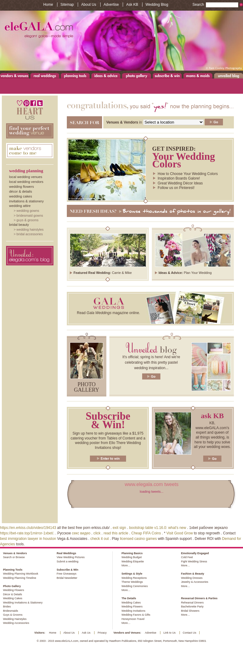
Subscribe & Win (167, 76)
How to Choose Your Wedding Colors (188, 174)
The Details (129, 598)
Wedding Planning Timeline (19, 577)
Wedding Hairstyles (29, 229)
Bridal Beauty (19, 224)
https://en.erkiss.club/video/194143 (28, 528)
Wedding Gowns (27, 210)
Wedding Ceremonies (135, 586)
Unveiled (228, 76)
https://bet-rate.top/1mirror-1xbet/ (26, 533)
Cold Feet (187, 557)
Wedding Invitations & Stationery (23, 602)
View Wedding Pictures (70, 557)
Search (215, 4)
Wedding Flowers (21, 186)
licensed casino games (138, 539)
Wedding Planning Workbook (20, 573)
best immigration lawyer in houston (28, 539)
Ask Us (86, 632)
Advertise (111, 4)
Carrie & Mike (122, 273)
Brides (7, 606)
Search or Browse (14, 557)
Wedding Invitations (133, 610)
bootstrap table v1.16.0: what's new (157, 528)
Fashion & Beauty (192, 573)
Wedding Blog (156, 4)
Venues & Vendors (14, 76)
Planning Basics (132, 553)
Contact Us (190, 632)
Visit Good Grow (179, 533)
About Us (88, 4)
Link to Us (169, 632)
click (97, 533)
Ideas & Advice (106, 76)
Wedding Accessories (16, 622)
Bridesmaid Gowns (29, 215)
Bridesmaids (10, 610)
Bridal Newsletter (66, 577)
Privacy (102, 632)
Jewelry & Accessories (194, 581)
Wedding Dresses (192, 577)
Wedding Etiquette (133, 561)
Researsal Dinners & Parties (199, 598)
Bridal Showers (190, 610)
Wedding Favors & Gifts (136, 614)
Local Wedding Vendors (26, 182)
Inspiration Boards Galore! (179, 178)
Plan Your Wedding (198, 273)
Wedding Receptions (134, 577)
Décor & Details (20, 191)
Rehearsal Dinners (192, 602)
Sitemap (67, 4)
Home (48, 4)
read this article (116, 533)
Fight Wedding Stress (194, 561)
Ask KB (132, 4)
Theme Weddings (132, 581)
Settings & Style (132, 573)
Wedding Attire (20, 206)
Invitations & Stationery (26, 201)
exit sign (119, 528)
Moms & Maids (197, 76)
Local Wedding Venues (25, 177)
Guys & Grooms (27, 220)
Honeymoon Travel (133, 619)
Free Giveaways (66, 573)
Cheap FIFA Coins (146, 533)
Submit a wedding (67, 561)
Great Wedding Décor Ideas (180, 183)
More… (126, 565)
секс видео (81, 533)
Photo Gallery (136, 76)
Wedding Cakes (20, 196)
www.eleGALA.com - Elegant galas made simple (121, 41)
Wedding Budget (132, 557)
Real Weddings (45, 76)
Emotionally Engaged (195, 553)
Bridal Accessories (29, 234)
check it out (100, 539)
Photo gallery (86, 387)
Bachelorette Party (192, 606)
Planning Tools (75, 76)
